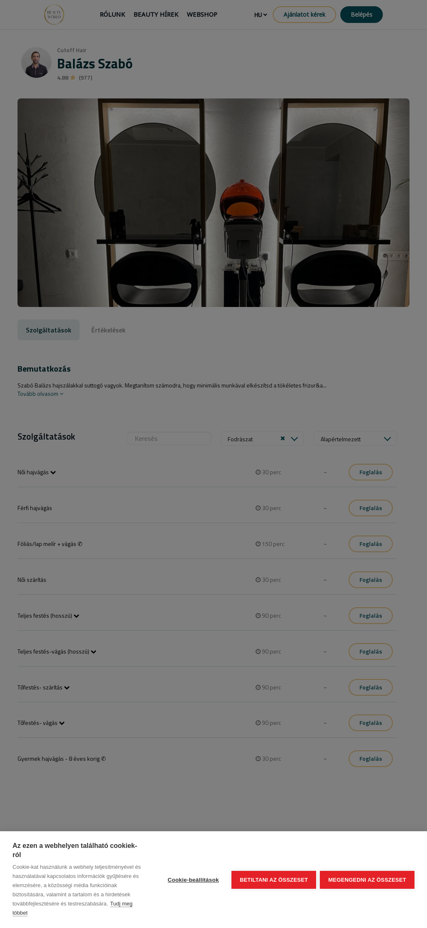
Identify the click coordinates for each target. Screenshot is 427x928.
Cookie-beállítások (193, 880)
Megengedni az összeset (367, 880)
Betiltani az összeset (273, 880)
